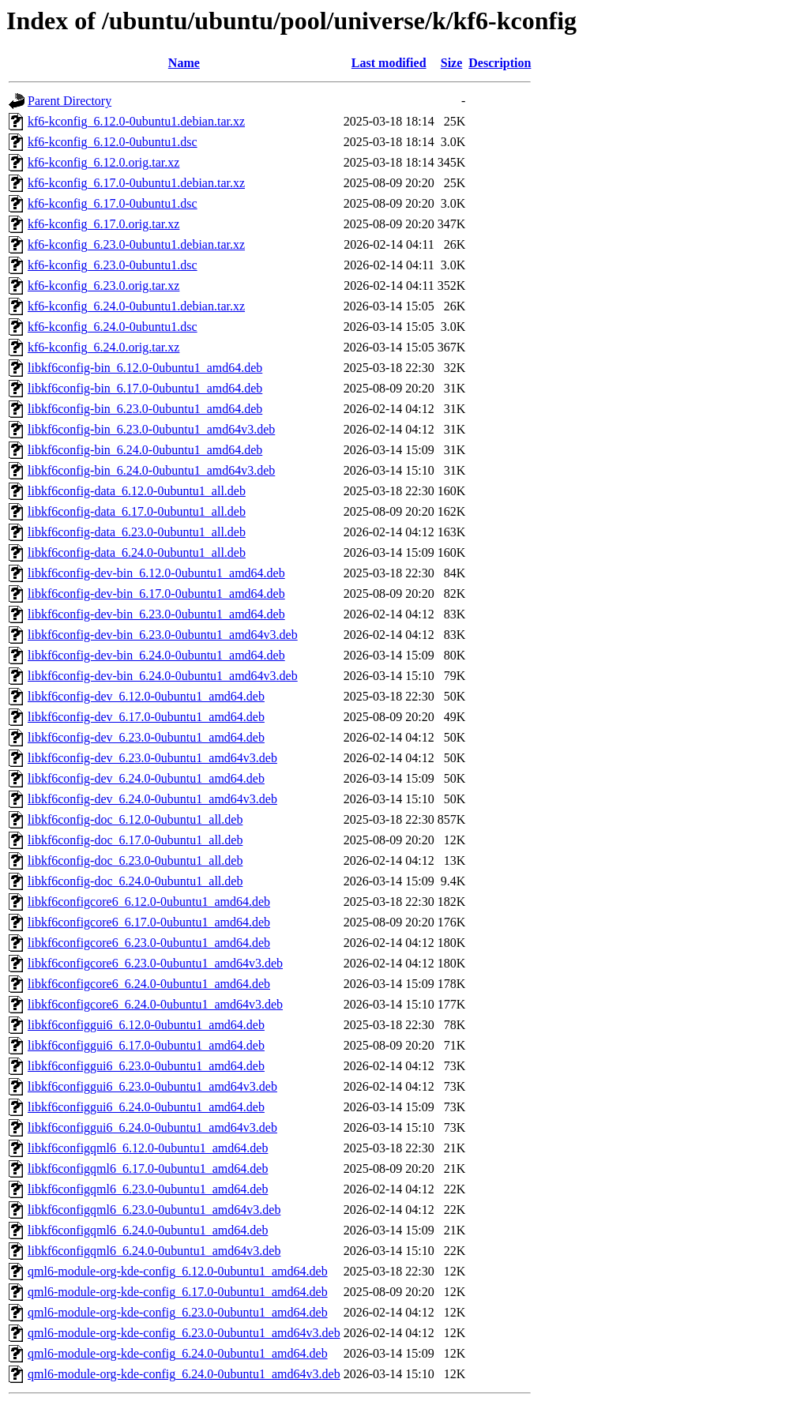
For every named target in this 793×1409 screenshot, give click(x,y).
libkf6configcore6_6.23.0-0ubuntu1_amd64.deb (149, 942)
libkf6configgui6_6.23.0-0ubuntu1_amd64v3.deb (152, 1086)
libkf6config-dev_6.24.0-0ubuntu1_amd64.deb (146, 778)
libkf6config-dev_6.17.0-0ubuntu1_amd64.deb (146, 716)
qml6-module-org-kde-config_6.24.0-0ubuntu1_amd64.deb (178, 1353)
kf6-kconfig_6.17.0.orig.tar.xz (103, 224)
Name (184, 63)
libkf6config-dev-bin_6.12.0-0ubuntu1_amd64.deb (156, 573)
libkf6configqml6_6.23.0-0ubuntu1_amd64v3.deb (154, 1209)
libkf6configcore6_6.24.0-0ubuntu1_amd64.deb (149, 983)
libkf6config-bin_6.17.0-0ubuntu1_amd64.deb (145, 388)
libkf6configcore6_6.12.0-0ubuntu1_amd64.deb (149, 901)
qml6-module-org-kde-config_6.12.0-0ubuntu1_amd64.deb (178, 1271)
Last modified (389, 63)
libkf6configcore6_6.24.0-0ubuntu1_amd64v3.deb (155, 1004)
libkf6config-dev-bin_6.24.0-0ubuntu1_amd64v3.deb (163, 675)
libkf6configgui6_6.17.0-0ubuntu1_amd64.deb (146, 1045)
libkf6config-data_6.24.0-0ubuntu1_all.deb (137, 552)
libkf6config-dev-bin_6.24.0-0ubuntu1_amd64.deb (156, 655)
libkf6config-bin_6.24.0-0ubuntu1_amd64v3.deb (151, 470)
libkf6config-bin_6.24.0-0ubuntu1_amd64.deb (145, 450)
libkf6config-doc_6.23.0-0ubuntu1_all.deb (135, 860)
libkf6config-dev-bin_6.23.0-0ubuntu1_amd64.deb (156, 614)
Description (499, 63)
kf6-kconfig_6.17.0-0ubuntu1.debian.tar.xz (136, 183)
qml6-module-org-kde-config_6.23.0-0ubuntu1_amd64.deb (178, 1312)
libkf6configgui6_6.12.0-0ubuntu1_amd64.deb (146, 1024)
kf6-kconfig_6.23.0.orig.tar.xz (103, 285)
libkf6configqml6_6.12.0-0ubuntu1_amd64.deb (148, 1148)
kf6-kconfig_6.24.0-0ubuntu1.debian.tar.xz (136, 306)
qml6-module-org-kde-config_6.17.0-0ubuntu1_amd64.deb (178, 1291)
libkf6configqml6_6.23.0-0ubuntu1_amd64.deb (148, 1189)
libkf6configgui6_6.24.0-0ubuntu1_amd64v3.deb (152, 1127)
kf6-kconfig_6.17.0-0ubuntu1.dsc (112, 203)
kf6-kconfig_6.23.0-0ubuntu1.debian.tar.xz (136, 244)
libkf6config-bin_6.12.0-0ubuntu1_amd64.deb (145, 367)
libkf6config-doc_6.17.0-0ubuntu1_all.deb (135, 840)
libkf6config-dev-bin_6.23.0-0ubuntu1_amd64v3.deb (163, 634)
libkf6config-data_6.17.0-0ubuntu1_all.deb (137, 511)
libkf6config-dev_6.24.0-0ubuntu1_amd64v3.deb (152, 799)
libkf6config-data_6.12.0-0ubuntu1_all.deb (137, 491)
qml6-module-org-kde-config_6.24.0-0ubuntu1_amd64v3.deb (184, 1374)
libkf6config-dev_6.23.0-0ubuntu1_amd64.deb (146, 737)
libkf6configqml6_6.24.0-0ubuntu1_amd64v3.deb (154, 1250)
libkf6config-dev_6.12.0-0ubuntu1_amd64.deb (146, 696)
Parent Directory (69, 100)
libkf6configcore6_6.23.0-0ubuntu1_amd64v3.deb (155, 963)
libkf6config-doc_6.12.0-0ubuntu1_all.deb (135, 819)
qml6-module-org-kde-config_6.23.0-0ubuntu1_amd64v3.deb (184, 1332)
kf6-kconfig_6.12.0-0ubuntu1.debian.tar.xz (136, 121)
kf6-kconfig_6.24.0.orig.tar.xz (103, 347)
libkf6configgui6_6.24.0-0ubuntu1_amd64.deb (146, 1107)
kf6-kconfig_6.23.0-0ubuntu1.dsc (112, 265)
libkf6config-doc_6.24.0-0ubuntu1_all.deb (135, 881)
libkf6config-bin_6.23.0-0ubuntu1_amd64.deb (145, 408)
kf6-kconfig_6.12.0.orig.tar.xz (103, 162)
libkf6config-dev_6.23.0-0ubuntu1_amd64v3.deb (152, 758)
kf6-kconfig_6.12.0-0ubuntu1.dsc (112, 141)
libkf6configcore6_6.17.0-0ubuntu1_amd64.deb (149, 922)
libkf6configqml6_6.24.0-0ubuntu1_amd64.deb (148, 1230)
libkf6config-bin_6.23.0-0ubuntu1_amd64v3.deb (151, 429)
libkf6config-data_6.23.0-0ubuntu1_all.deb (137, 532)
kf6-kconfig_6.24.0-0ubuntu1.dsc (112, 326)
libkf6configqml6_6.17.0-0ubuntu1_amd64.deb (148, 1168)
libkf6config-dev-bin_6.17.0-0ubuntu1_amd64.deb (156, 593)
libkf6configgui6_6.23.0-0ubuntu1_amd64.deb (146, 1066)
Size (452, 63)
